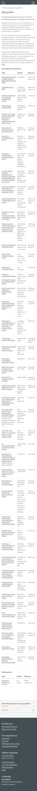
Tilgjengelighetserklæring (10, 746)
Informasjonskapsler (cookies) (11, 744)
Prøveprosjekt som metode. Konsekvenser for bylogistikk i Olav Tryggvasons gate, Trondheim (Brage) (9, 227)
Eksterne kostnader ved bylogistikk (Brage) (9, 246)
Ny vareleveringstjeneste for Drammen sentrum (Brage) (8, 446)
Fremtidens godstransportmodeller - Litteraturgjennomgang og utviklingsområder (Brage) (9, 279)
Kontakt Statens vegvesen (9, 726)
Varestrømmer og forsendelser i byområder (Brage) (7, 482)
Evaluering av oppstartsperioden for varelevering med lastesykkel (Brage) (8, 546)
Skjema (4, 770)
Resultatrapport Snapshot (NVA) (7, 106)
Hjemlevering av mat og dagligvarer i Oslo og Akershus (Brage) (9, 387)
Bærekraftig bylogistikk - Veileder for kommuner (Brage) (9, 348)
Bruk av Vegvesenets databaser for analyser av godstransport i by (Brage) (8, 605)
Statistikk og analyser (8, 762)
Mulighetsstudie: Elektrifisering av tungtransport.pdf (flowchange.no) (7, 625)
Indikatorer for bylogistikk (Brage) (7, 268)
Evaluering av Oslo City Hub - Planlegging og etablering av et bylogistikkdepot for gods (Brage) (9, 401)
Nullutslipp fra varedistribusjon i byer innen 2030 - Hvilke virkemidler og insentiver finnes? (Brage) (8, 325)
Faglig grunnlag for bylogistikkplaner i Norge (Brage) (7, 584)
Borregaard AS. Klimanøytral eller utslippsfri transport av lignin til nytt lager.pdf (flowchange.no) (8, 457)
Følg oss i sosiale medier (9, 729)
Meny (33, 4)
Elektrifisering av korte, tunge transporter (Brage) (8, 596)
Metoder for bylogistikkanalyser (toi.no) (7, 138)
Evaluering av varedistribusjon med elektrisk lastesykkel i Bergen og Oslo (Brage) (8, 305)
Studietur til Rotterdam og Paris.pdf (6, 682)
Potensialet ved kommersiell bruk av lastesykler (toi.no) (8, 129)
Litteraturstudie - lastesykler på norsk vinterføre (8, 379)
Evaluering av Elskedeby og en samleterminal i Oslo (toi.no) (8, 156)
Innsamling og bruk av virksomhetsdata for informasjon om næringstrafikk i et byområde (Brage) (8, 574)
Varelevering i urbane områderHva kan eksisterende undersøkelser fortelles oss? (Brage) (9, 215)
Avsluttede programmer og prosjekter (13, 8)
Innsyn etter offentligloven (9, 765)
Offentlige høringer (7, 767)
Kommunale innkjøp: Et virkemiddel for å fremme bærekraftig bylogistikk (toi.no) (8, 189)
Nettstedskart (6, 738)
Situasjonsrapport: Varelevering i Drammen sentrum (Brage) (7, 493)
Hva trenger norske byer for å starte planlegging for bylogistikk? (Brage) (8, 412)
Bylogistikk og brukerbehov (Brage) (8, 648)
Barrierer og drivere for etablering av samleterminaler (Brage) (8, 291)
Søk (3, 4)
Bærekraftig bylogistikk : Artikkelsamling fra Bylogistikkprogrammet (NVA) (9, 79)
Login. (3, 64)
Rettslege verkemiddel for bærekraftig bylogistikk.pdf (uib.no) (8, 98)
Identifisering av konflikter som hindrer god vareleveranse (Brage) (8, 533)
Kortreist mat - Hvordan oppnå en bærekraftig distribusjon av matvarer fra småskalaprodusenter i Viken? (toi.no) (8, 118)
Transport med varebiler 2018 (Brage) (8, 339)
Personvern (5, 741)
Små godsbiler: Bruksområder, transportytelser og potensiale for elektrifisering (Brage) (8, 520)
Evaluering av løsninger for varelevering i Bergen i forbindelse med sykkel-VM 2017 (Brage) (9, 560)
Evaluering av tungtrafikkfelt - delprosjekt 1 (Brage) (8, 360)
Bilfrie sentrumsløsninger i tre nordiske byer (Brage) (9, 614)
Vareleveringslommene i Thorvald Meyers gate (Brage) (9, 200)
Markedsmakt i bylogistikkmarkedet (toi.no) (8, 256)
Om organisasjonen (7, 755)
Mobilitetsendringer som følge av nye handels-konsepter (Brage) (8, 369)
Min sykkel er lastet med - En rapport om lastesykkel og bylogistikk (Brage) (8, 635)
